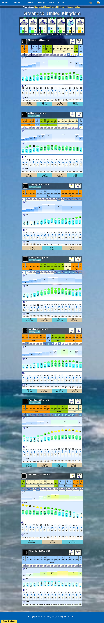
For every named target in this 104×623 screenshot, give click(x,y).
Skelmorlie (62, 7)
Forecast (6, 2)
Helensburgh (50, 7)
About (51, 2)
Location (18, 2)
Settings (30, 2)
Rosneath (38, 7)
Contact (62, 2)
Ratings (41, 2)
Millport (78, 7)
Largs (70, 7)
